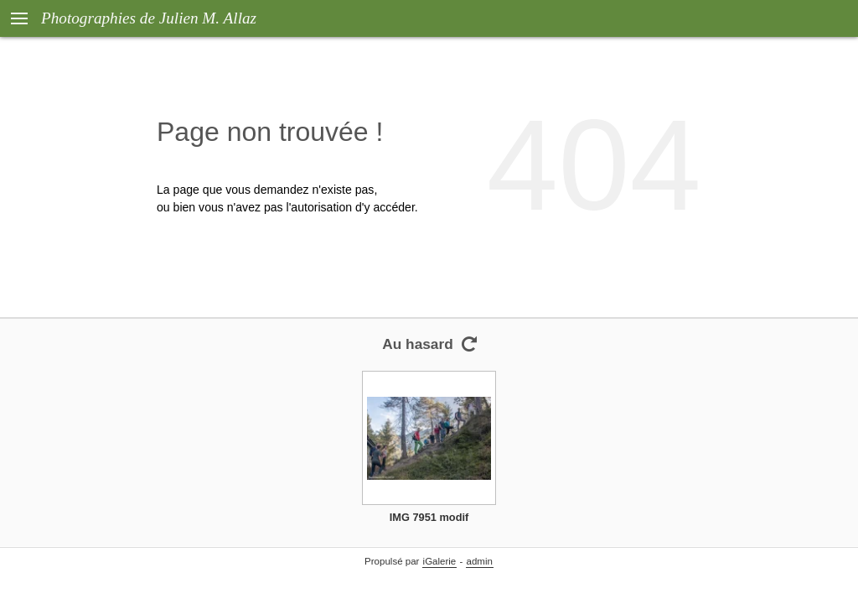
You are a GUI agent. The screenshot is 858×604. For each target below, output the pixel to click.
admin (480, 561)
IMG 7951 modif (429, 517)
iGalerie (440, 561)
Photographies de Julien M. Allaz (148, 18)
